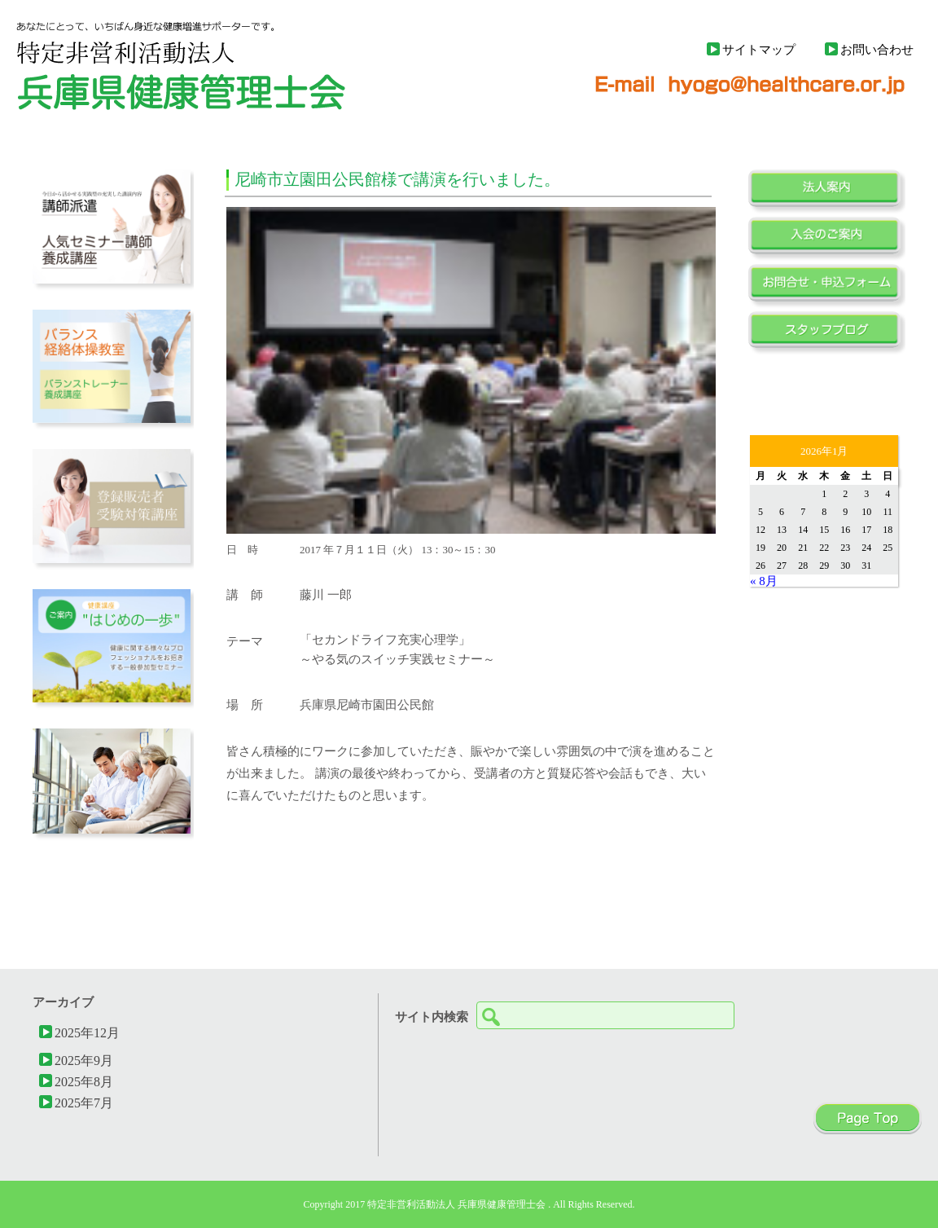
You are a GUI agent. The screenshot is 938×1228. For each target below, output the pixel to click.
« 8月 (764, 580)
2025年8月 (84, 1081)
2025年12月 (87, 1032)
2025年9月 (84, 1060)
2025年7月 (84, 1102)
